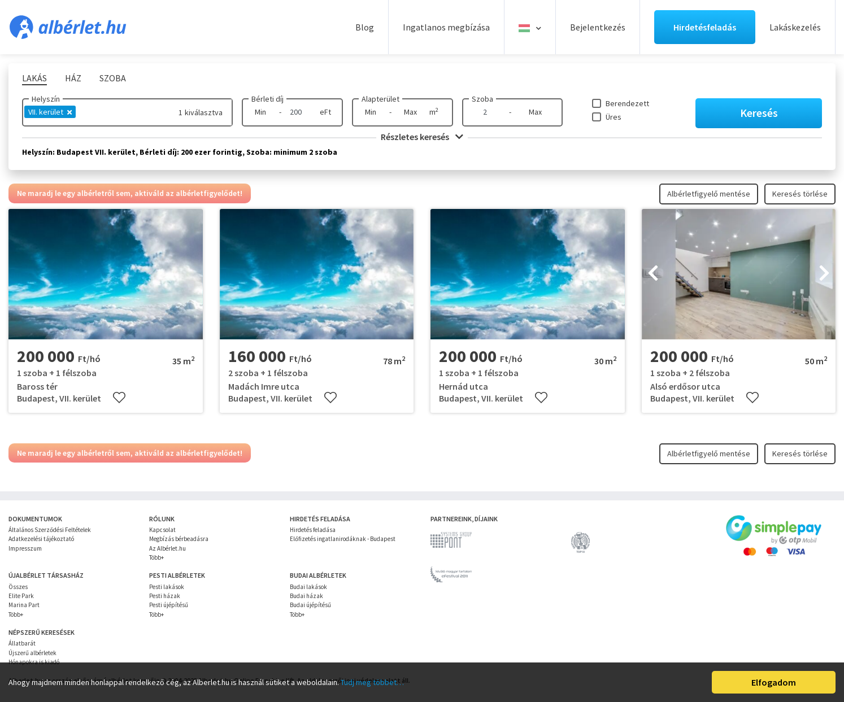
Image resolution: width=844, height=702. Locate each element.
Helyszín (46, 99)
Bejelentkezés (597, 27)
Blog (364, 27)
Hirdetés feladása (313, 530)
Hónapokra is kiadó (33, 662)
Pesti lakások (166, 587)
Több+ (156, 557)
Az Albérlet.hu (167, 548)
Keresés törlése (800, 194)
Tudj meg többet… (372, 682)
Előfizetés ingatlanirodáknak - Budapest (342, 539)
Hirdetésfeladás (704, 27)
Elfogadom (773, 682)
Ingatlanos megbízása (446, 27)
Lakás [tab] (34, 78)
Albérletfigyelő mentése (708, 194)
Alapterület (380, 99)
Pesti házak (164, 596)
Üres (613, 117)
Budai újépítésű (310, 605)
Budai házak (306, 596)
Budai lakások (308, 587)
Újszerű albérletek (32, 653)
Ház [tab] (73, 78)
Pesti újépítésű (168, 605)
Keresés (759, 113)
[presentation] (653, 274)
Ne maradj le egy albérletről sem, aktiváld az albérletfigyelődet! (129, 193)
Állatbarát (22, 643)
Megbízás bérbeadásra (178, 539)
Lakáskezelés (795, 27)
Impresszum (25, 548)
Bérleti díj (267, 99)
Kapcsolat (162, 530)
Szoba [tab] (112, 78)
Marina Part (24, 605)
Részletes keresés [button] (422, 136)
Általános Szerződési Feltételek (49, 530)
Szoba (482, 99)
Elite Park (21, 596)
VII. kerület (50, 112)
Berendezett (627, 103)
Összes (18, 587)
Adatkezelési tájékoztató (41, 539)
